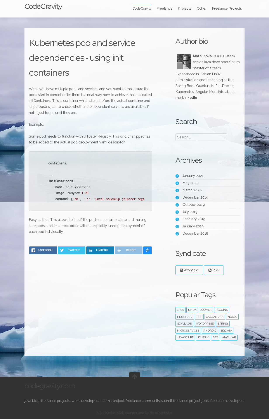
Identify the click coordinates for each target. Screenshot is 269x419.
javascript (185, 337)
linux (192, 309)
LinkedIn (189, 98)
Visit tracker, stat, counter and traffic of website (134, 413)
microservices (188, 330)
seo (215, 337)
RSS (213, 270)
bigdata (226, 330)
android (210, 330)
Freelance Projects (227, 8)
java (180, 309)
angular (229, 337)
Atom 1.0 (189, 270)
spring (223, 323)
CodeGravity (43, 6)
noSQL (232, 316)
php (199, 316)
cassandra (215, 316)
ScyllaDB (184, 323)
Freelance (164, 8)
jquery (203, 337)
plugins (222, 309)
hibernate (185, 316)
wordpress (205, 323)
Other (202, 8)
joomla (206, 309)
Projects (184, 8)
